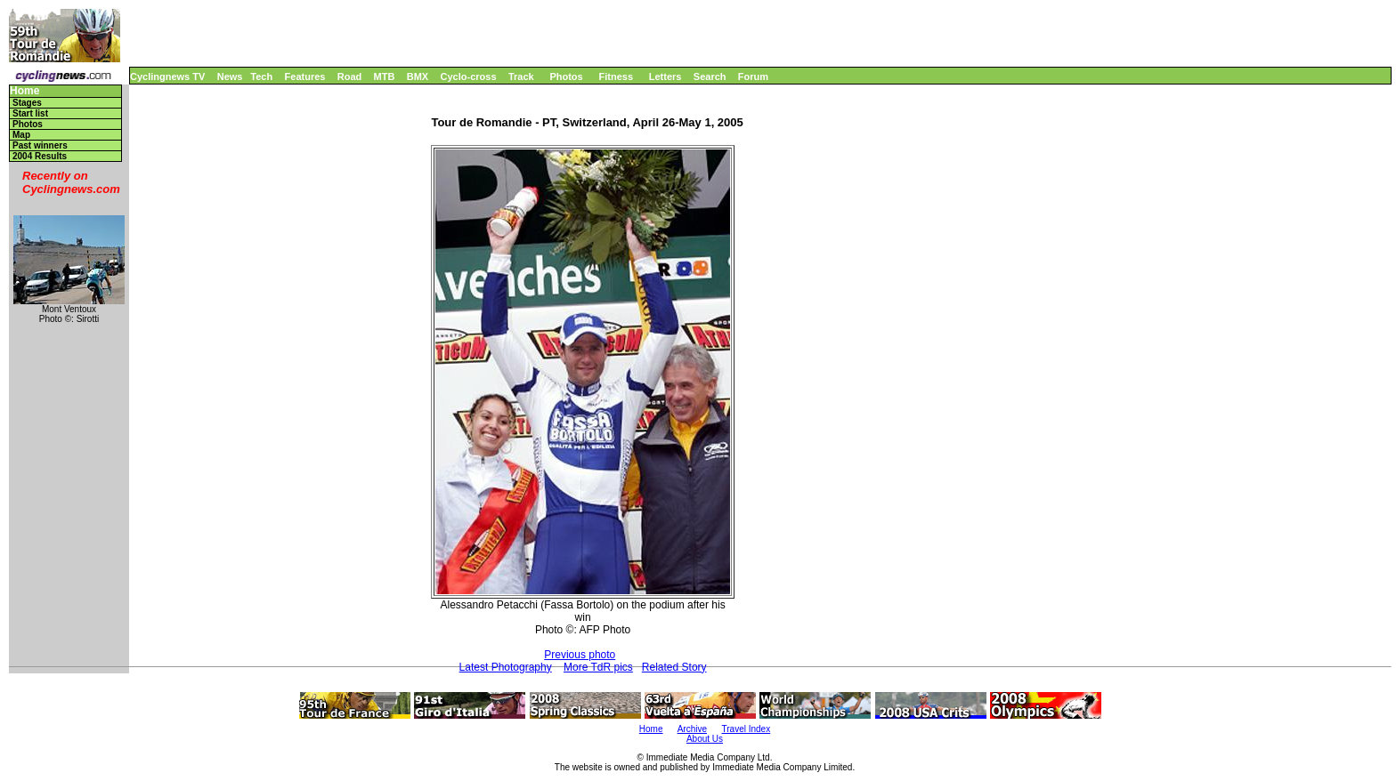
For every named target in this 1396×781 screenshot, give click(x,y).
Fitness (615, 76)
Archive (692, 729)
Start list (30, 113)
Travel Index (746, 729)
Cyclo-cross (469, 76)
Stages (27, 103)
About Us (704, 739)
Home (24, 91)
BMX (417, 76)
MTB (384, 76)
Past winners (40, 145)
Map (21, 135)
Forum (753, 76)
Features (305, 76)
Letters (665, 76)
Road (349, 76)
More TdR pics (598, 667)
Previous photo (579, 654)
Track (521, 76)
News (230, 76)
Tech (261, 76)
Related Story (674, 667)
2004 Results (39, 156)
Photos (565, 76)
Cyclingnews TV (167, 76)
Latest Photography (505, 667)
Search (710, 76)
